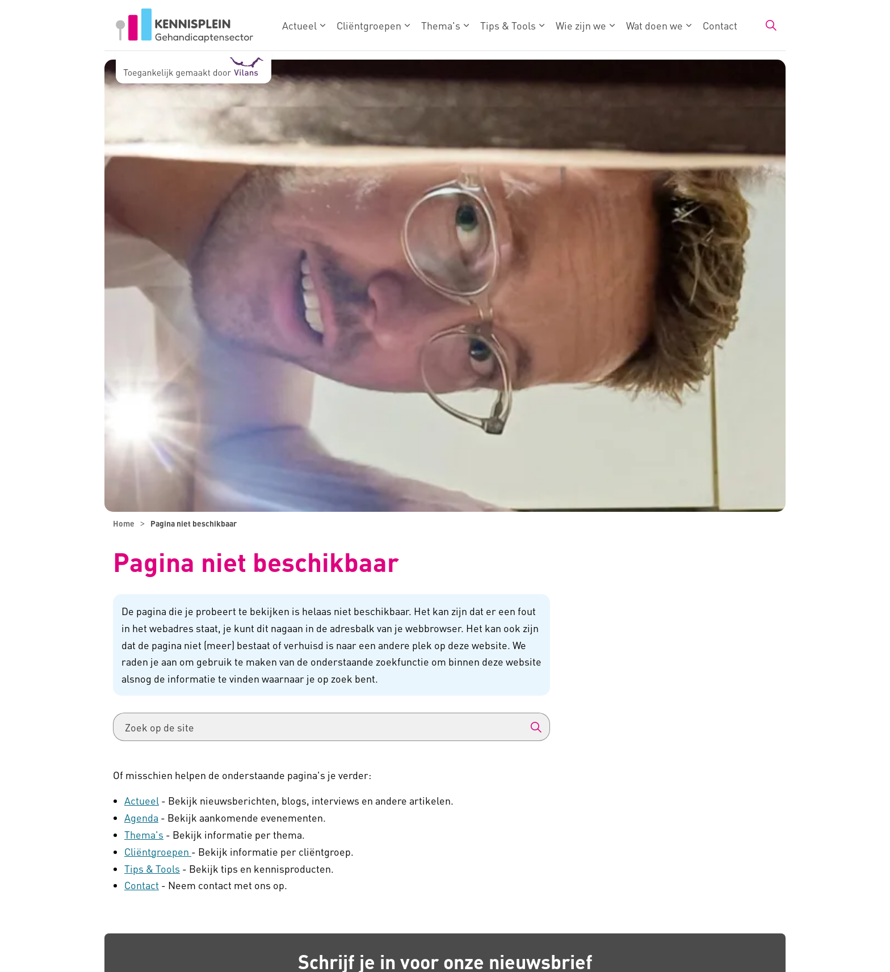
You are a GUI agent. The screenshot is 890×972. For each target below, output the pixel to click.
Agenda (141, 817)
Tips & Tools (508, 25)
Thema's (440, 25)
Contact (720, 25)
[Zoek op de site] (331, 727)
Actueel (299, 25)
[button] (536, 727)
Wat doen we (654, 25)
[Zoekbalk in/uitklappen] (771, 25)
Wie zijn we (581, 25)
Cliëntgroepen (369, 25)
